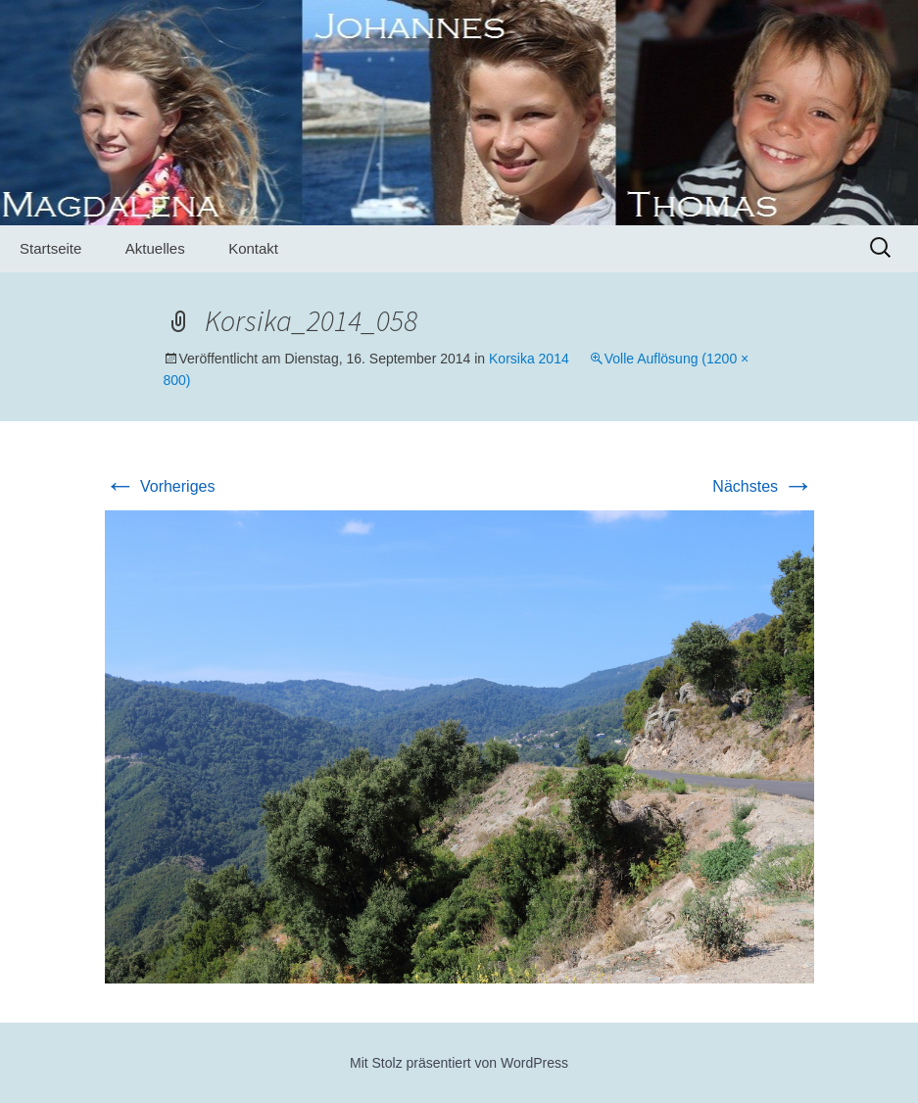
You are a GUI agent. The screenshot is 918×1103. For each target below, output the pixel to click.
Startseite (50, 248)
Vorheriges (160, 486)
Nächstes (762, 486)
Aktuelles (155, 248)
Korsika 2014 (529, 358)
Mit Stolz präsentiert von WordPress (459, 1063)
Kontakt (253, 248)
